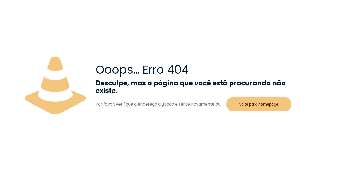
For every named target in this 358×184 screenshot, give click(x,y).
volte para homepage (258, 104)
